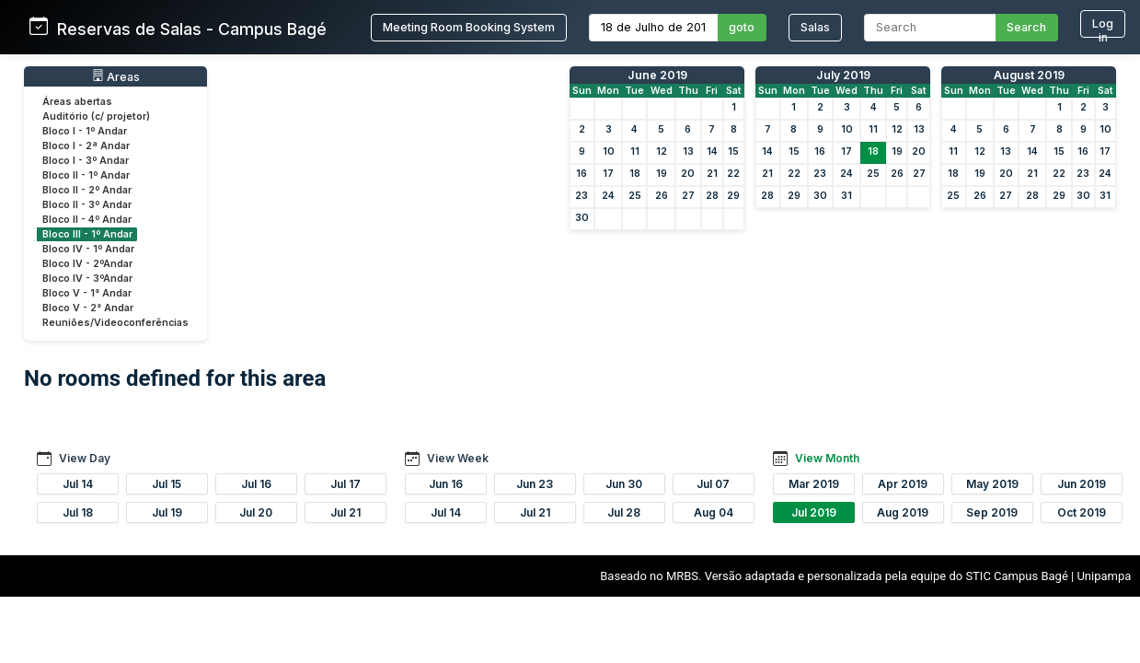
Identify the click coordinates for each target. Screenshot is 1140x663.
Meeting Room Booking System (469, 27)
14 (712, 151)
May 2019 (992, 484)
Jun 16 (446, 484)
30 (582, 218)
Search (1026, 27)
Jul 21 (345, 512)
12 (661, 151)
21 (712, 174)
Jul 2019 (813, 512)
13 (688, 151)
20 (688, 174)
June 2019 (657, 75)
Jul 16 (256, 484)
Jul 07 (713, 484)
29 (733, 196)
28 (712, 196)
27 (688, 196)
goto (741, 27)
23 (581, 196)
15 (733, 151)
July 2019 (843, 75)
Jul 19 (167, 512)
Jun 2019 (1081, 484)
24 (608, 196)
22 (733, 174)
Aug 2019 (902, 512)
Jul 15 (166, 484)
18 (634, 174)
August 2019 (1029, 75)
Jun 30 (623, 484)
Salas (815, 27)
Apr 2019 (902, 484)
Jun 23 (534, 484)
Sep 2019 (992, 512)
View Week (458, 458)
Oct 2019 (1081, 512)
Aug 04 (713, 512)
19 (661, 174)
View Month (827, 458)
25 (634, 196)
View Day (84, 458)
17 (608, 174)
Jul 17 (345, 484)
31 (846, 196)
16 (581, 174)
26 (661, 196)
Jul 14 (78, 484)
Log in (1102, 27)
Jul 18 (78, 512)
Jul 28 (623, 512)
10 (609, 151)
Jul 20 (255, 512)
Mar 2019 (814, 484)
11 (634, 151)
